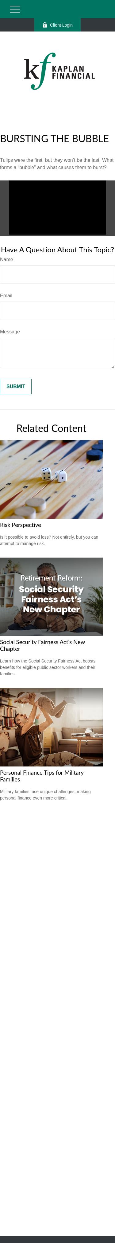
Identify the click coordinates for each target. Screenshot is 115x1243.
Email (6, 295)
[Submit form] (16, 386)
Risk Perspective (20, 524)
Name (6, 259)
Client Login (57, 25)
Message (10, 331)
